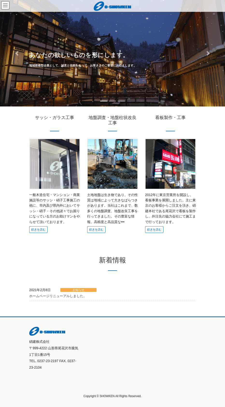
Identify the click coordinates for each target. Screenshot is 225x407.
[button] (17, 53)
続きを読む (38, 229)
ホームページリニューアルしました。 (58, 296)
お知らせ (78, 290)
